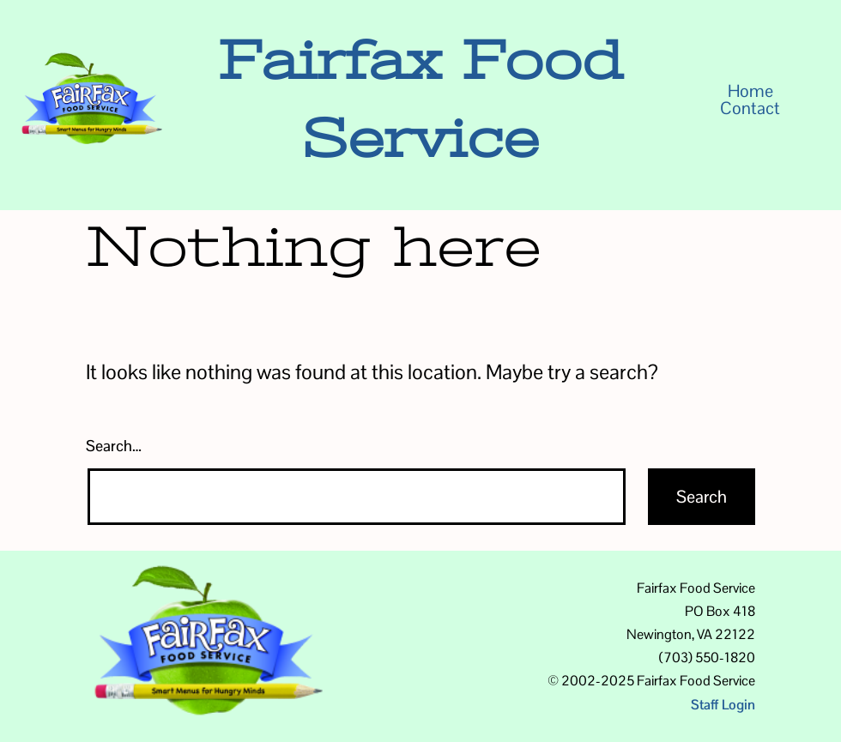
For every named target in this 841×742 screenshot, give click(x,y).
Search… (114, 445)
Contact (750, 108)
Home (750, 91)
